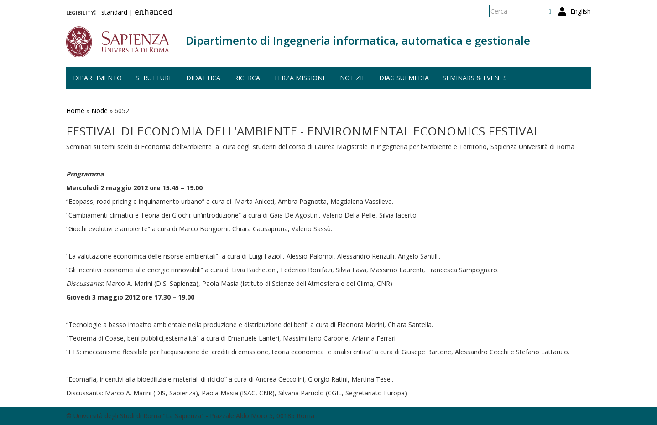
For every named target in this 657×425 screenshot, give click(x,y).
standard (114, 12)
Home (75, 110)
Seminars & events (475, 77)
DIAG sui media (404, 77)
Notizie (352, 77)
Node (99, 110)
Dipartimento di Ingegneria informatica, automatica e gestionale (358, 40)
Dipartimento (97, 77)
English (580, 11)
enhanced (153, 13)
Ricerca (247, 77)
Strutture (154, 77)
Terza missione (300, 77)
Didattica (203, 77)
